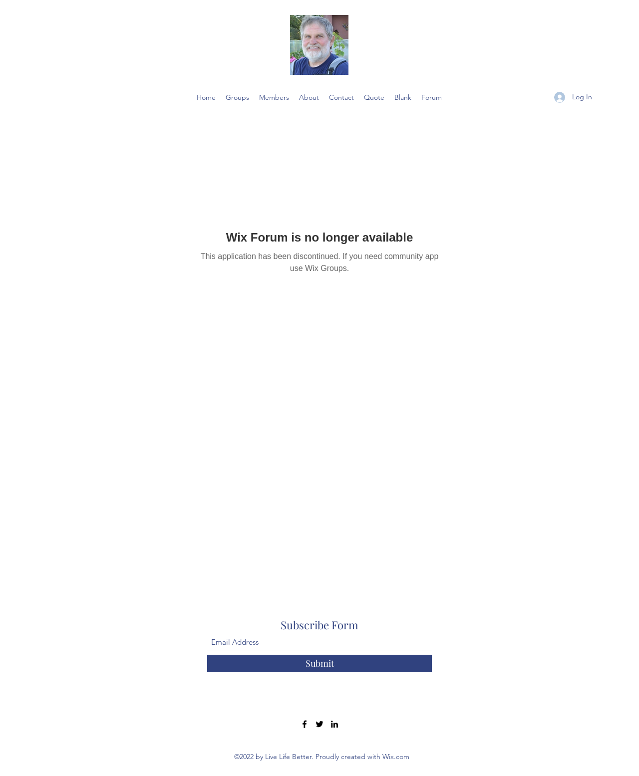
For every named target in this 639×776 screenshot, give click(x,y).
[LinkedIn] (334, 724)
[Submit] (319, 663)
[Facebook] (305, 724)
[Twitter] (319, 724)
